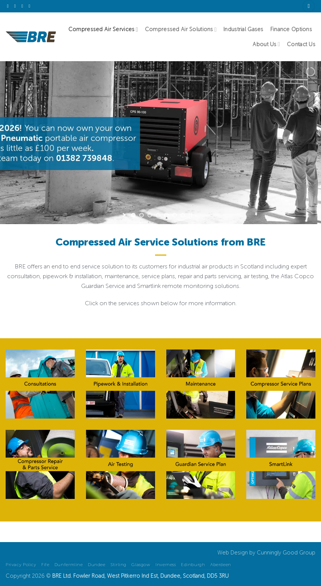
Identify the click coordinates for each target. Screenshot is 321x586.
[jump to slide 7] (183, 215)
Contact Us (301, 44)
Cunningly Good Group (286, 552)
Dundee (96, 564)
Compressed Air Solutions (181, 29)
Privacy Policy (21, 564)
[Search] (309, 6)
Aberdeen (220, 564)
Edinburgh (193, 564)
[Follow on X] (9, 6)
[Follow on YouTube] (31, 6)
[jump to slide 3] (150, 215)
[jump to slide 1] (133, 215)
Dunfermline (68, 564)
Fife (45, 564)
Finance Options (291, 29)
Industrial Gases (243, 29)
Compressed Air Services (103, 29)
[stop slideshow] (190, 215)
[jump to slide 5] (166, 215)
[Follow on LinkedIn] (23, 6)
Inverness (165, 564)
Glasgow (140, 564)
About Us (266, 44)
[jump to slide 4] (158, 215)
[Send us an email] (16, 6)
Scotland (193, 575)
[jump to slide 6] (174, 215)
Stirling (118, 564)
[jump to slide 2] (141, 215)
